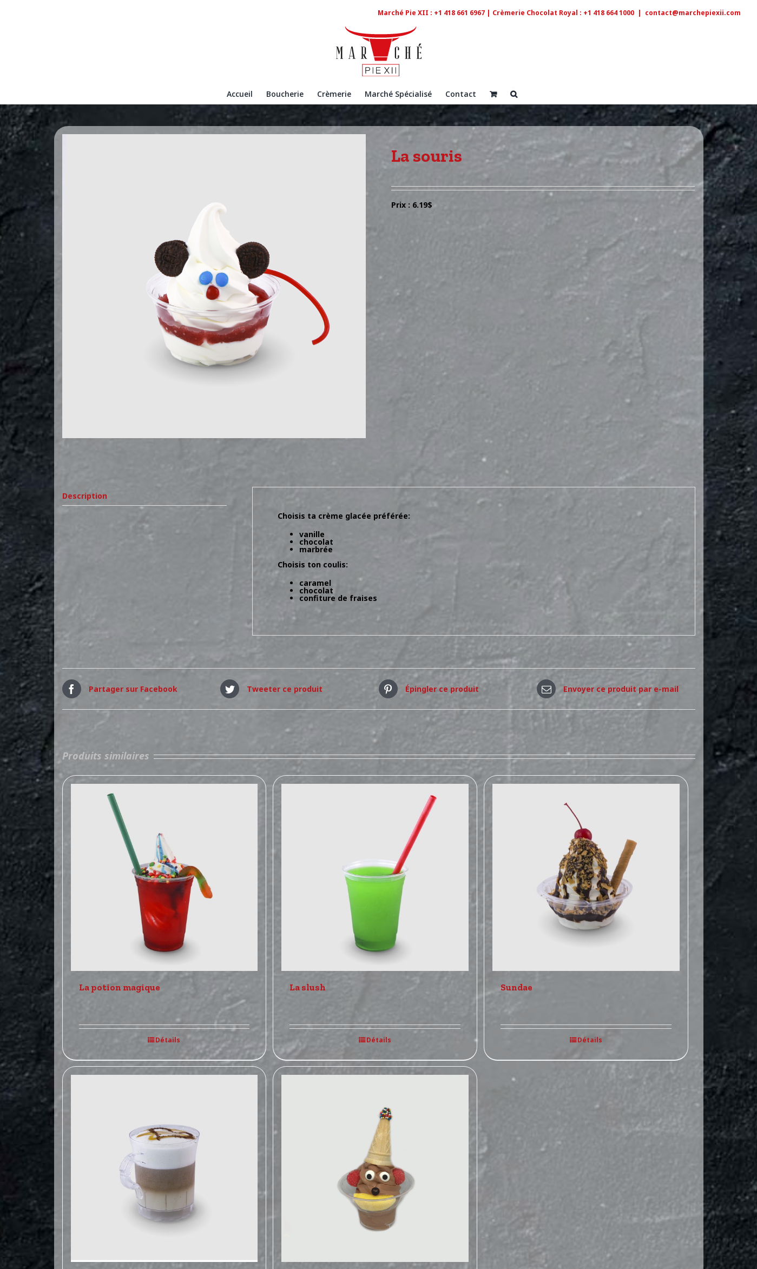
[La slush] (375, 877)
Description (84, 496)
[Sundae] (586, 877)
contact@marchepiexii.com (693, 12)
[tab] (144, 496)
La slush (307, 987)
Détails (167, 1040)
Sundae (516, 987)
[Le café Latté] (164, 1168)
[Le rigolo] (375, 1168)
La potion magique (119, 987)
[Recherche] (513, 93)
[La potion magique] (164, 877)
